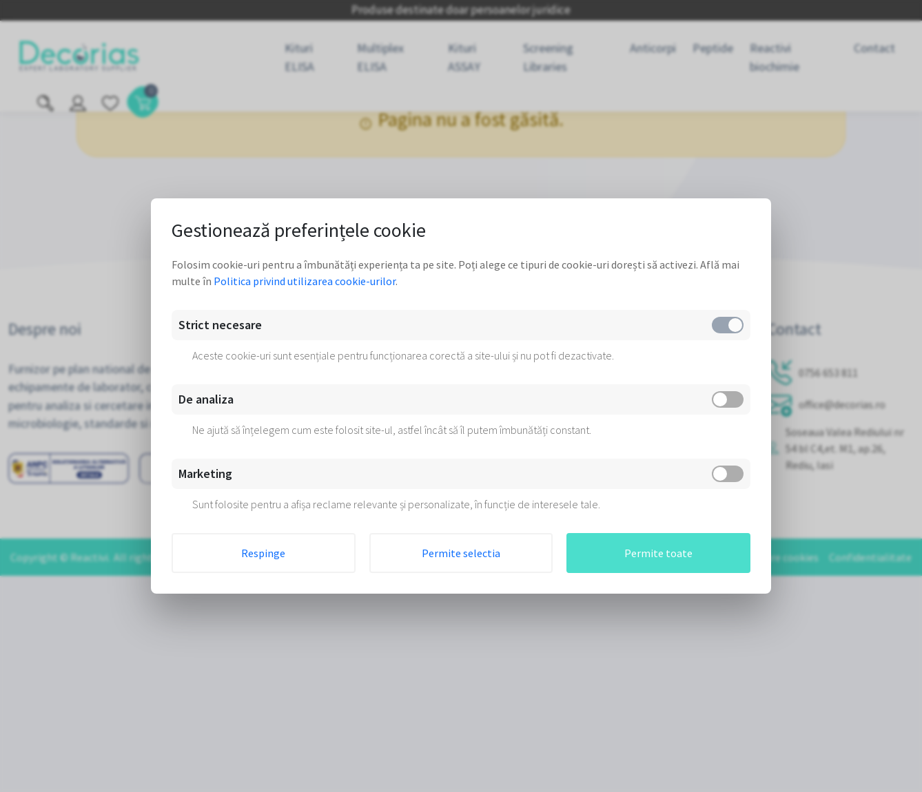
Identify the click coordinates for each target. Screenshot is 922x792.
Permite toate (658, 553)
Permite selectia (461, 553)
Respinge (263, 553)
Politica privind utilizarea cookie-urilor (305, 281)
